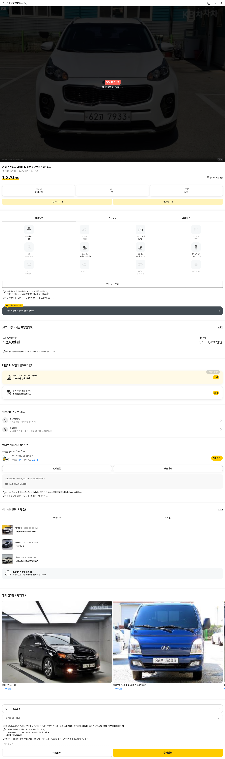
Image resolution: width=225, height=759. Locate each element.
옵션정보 (39, 218)
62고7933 (17, 3)
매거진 (168, 517)
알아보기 (112, 377)
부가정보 (186, 218)
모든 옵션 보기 (112, 284)
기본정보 (112, 218)
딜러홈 (215, 458)
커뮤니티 (57, 517)
